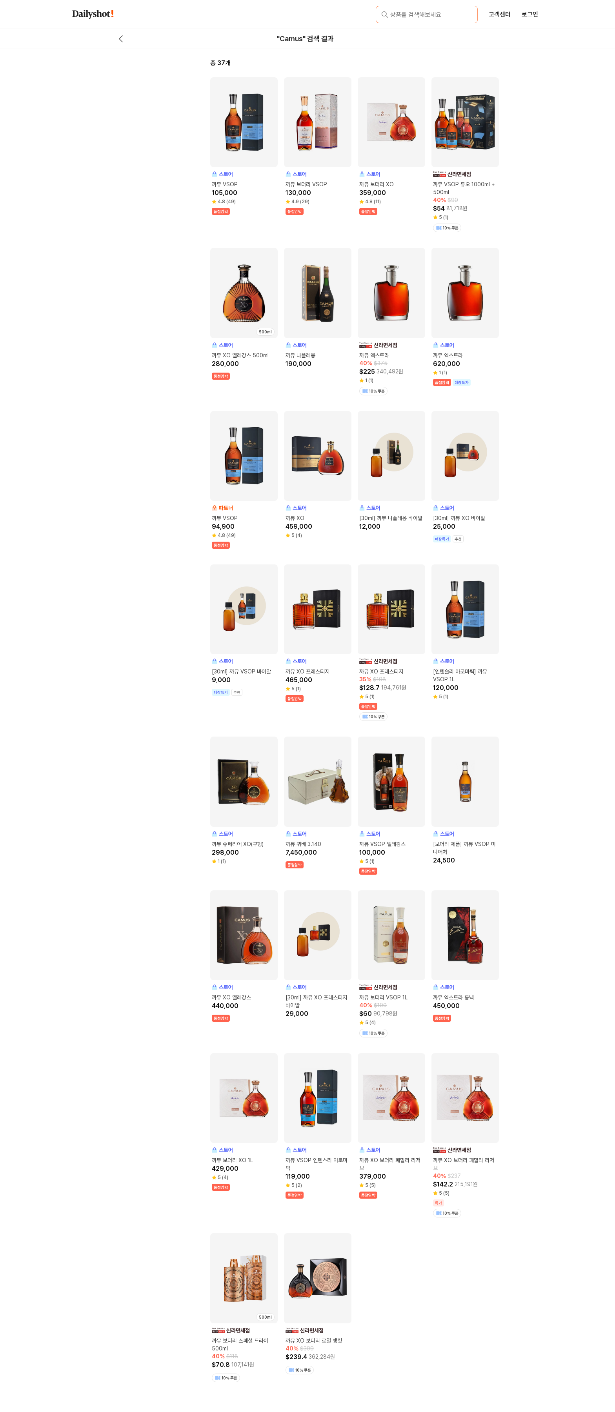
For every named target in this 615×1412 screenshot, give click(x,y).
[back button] (121, 39)
